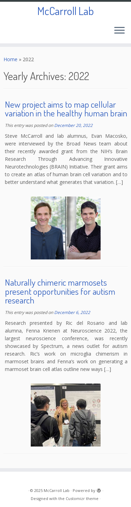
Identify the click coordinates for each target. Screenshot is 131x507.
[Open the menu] (119, 31)
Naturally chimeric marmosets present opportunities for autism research (60, 291)
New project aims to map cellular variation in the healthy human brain (66, 109)
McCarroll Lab (65, 11)
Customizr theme (82, 498)
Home (10, 59)
